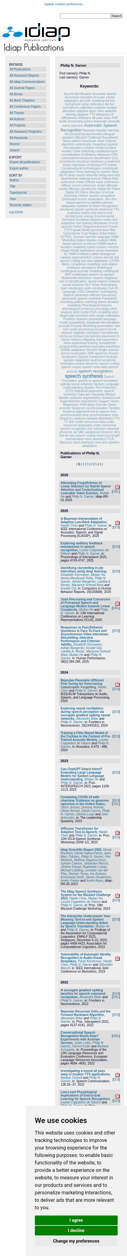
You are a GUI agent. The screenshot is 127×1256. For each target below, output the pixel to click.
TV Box (69, 422)
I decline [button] (76, 1230)
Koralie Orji (68, 588)
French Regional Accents (90, 226)
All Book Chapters (22, 100)
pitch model (81, 312)
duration (82, 206)
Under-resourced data (90, 422)
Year (13, 199)
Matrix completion (74, 264)
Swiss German (97, 404)
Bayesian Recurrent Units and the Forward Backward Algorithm (86, 1013)
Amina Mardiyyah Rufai (77, 578)
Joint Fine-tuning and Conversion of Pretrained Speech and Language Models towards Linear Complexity (85, 604)
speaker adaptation (76, 360)
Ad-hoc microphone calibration (89, 105)
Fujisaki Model (81, 230)
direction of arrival (101, 192)
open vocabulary (72, 288)
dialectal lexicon (90, 178)
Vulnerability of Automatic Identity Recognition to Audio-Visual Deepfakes (86, 958)
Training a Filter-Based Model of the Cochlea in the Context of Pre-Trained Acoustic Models (86, 736)
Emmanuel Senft (72, 877)
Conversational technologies (81, 168)
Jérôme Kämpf (71, 867)
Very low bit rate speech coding (89, 433)
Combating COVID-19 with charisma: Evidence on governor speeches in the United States (85, 800)
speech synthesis (84, 376)
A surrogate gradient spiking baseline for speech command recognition (83, 993)
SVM (83, 404)
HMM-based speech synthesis (90, 242)
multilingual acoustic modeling (81, 271)
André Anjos (94, 880)
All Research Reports (24, 75)
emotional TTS (109, 209)
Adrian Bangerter (84, 581)
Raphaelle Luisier (95, 867)
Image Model (70, 250)
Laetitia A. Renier (72, 651)
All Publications (20, 69)
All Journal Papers (22, 88)
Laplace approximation (76, 257)
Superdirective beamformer (79, 401)
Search (15, 150)
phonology (102, 308)
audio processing (71, 121)
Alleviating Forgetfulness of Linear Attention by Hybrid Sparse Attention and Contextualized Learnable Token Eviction (86, 488)
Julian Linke (82, 1043)
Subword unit (111, 398)
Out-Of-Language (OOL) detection (90, 290)
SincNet (92, 350)
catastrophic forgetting (90, 144)
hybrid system (96, 247)
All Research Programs (26, 131)
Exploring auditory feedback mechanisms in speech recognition (81, 547)
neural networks (73, 285)
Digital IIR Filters (108, 189)
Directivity (71, 195)
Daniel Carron (91, 811)
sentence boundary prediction (99, 346)
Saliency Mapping (83, 339)
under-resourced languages (89, 423)
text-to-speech (100, 411)
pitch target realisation (104, 315)
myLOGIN (16, 212)
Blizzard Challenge (88, 137)
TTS (117, 418)
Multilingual (104, 267)
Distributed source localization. (83, 199)
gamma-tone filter (103, 230)
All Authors (17, 119)
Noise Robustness (104, 285)
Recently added (20, 205)
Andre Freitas (70, 880)
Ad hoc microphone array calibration (90, 102)
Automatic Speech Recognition (88, 127)
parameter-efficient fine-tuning (95, 295)
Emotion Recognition (103, 206)
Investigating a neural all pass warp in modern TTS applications (85, 1072)
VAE (81, 432)
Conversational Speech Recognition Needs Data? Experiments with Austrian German (80, 1038)
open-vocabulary (95, 288)
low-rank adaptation (94, 261)
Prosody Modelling (83, 326)
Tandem (114, 408)
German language (97, 237)
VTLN (110, 439)
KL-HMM (70, 254)
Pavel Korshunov (90, 961)
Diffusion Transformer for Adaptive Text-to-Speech (79, 830)
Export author (19, 168)
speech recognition (96, 371)
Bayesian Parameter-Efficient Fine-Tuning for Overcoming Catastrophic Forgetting (82, 684)
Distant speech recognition (96, 195)
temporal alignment (76, 411)
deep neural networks (83, 175)
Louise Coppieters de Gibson (84, 741)
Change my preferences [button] (76, 1241)
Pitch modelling (100, 312)
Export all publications (25, 162)
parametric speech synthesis (81, 298)
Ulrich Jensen (70, 807)
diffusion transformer (82, 189)
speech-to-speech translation (98, 380)
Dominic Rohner (92, 807)
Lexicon (97, 257)
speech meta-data (94, 367)
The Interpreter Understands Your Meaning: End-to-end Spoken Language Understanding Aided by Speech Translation (85, 921)
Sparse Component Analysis (97, 356)
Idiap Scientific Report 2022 (81, 849)
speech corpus (71, 367)
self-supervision (107, 339)
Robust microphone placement (95, 336)
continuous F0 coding (101, 165)
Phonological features (97, 305)
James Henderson (98, 877)
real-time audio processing (91, 327)
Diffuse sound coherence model (83, 185)
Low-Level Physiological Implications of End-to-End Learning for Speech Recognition (85, 1095)
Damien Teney (78, 873)
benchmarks (93, 134)
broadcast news (93, 141)
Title (13, 186)
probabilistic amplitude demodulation (94, 322)
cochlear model (93, 147)
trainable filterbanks (99, 418)
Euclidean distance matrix (93, 219)
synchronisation (97, 408)
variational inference (99, 432)
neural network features (104, 281)
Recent (15, 144)
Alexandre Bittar (87, 718)
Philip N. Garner (83, 496)
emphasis (73, 213)
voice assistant (95, 439)
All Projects (17, 125)
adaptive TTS (86, 114)
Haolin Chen (69, 525)
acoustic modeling (92, 100)
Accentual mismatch (78, 97)
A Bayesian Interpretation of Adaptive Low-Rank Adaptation (83, 520)
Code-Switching (83, 151)
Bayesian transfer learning (101, 130)
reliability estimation (86, 332)
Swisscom (78, 408)
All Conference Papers (25, 106)
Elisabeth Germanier (75, 574)
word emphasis (84, 442)
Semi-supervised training (81, 343)
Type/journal (18, 192)
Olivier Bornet (70, 811)
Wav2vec (65, 442)
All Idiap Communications (27, 81)
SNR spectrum (97, 353)
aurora (88, 121)
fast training (85, 223)
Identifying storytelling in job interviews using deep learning (83, 569)
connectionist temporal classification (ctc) (89, 158)
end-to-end (88, 213)
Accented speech (104, 94)
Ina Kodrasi (98, 873)
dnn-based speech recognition (91, 200)
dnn (107, 199)
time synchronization (97, 415)
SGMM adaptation (73, 350)
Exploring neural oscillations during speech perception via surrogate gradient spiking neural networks (85, 713)
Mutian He (98, 574)
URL (116, 491)
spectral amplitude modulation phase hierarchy (88, 361)
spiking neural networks (76, 384)
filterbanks (100, 223)
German (78, 237)
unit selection (96, 428)
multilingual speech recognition (93, 274)
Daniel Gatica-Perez (88, 853)
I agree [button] (76, 1220)
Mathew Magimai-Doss (90, 860)
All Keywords (19, 138)
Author (14, 180)
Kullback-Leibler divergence (96, 254)
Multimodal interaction (77, 278)
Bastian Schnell (71, 1077)
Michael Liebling (72, 870)
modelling (93, 264)
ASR (114, 118)
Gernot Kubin (81, 1046)
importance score (92, 250)
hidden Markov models (92, 240)
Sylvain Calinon (71, 863)
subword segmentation (85, 398)
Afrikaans (84, 118)
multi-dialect (109, 264)
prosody (64, 326)
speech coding (109, 363)
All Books (16, 94)
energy (88, 216)
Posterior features (75, 319)
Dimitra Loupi (85, 814)
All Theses (17, 113)
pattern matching (85, 302)
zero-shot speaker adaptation (101, 444)
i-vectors (113, 247)
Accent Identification (78, 94)
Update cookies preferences (63, 4)
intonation (111, 250)
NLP (88, 285)
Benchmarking (75, 134)
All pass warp (101, 118)
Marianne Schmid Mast (87, 585)
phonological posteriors (78, 308)
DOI (116, 527)
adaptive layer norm (90, 111)
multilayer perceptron (81, 267)
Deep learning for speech (93, 171)
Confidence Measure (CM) (99, 154)
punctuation (105, 326)
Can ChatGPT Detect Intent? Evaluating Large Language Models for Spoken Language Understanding (82, 774)
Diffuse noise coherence (102, 182)
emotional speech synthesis (79, 209)
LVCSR (114, 261)
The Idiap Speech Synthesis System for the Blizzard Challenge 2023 (86, 895)
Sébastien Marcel (96, 863)
